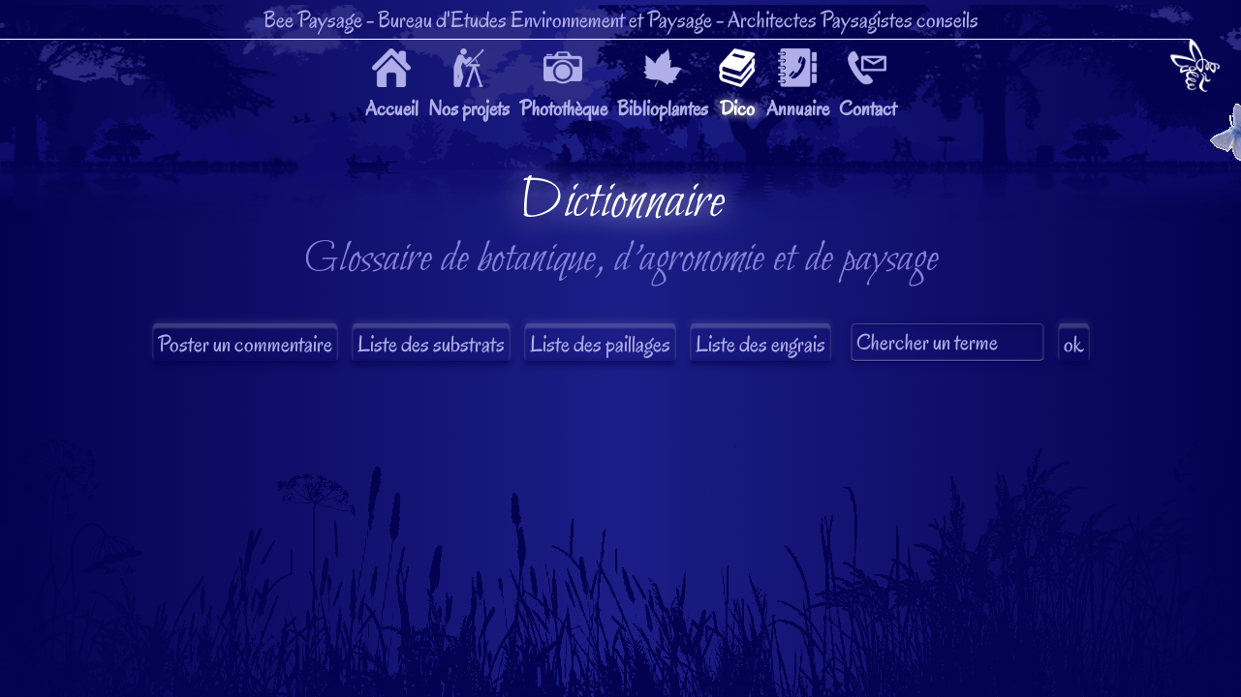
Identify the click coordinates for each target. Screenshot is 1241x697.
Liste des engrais (760, 344)
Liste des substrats (431, 344)
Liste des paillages (600, 344)
